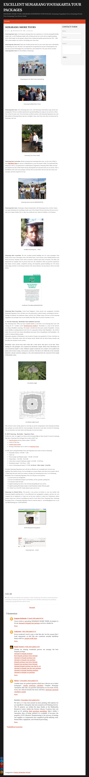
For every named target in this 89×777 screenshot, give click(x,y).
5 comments (29, 31)
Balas (16, 626)
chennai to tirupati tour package (29, 623)
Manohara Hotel (34, 446)
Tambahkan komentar (15, 727)
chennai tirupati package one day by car (27, 666)
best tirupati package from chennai (25, 656)
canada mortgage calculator (33, 685)
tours (28, 601)
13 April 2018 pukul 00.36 (35, 618)
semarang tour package (49, 599)
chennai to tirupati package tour (24, 658)
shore (24, 601)
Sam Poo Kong (13, 440)
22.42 (8, 31)
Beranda (7, 21)
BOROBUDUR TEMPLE (31, 325)
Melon (16, 681)
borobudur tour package (21, 597)
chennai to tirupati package (23, 654)
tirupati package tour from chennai (25, 662)
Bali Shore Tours (13, 163)
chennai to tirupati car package (24, 672)
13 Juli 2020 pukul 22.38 (32, 647)
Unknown (17, 631)
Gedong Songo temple (15, 444)
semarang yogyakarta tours (13, 601)
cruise (31, 597)
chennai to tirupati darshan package (26, 670)
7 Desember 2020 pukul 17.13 (28, 681)
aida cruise (10, 597)
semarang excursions (40, 597)
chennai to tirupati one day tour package (27, 668)
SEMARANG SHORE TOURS (20, 27)
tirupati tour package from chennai (25, 664)
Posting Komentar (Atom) (21, 772)
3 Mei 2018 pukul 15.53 (29, 631)
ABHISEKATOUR (17, 31)
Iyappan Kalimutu (20, 618)
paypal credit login (31, 638)
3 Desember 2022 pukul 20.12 (29, 700)
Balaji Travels (19, 647)
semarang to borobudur (33, 599)
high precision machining (38, 711)
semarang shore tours (19, 599)
